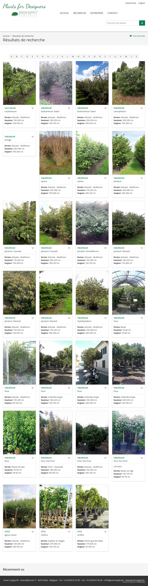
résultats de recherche (23, 36)
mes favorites (139, 36)
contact (112, 13)
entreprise (96, 13)
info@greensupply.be (114, 580)
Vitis (43, 531)
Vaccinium (10, 108)
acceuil (64, 13)
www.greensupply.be (134, 580)
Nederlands (130, 3)
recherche (79, 13)
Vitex (7, 531)
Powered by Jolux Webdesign (133, 582)
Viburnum (46, 108)
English (142, 3)
